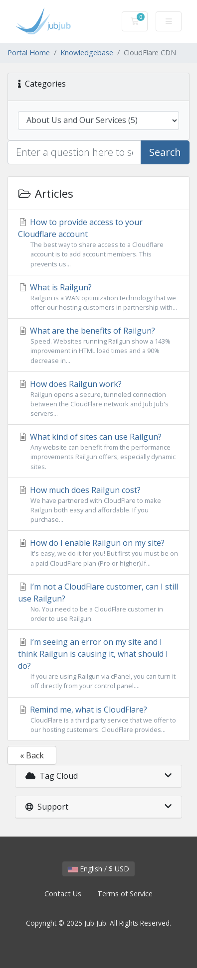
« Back (32, 755)
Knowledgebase (86, 52)
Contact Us (62, 893)
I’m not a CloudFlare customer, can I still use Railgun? (98, 602)
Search (165, 152)
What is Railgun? (98, 297)
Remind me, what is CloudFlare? (98, 719)
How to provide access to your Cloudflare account (98, 243)
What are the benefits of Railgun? (98, 345)
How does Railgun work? (98, 398)
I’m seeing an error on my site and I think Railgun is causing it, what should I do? (98, 663)
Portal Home (28, 52)
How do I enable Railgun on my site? (98, 552)
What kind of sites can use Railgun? (98, 451)
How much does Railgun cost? (98, 504)
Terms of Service (125, 893)
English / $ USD (98, 868)
